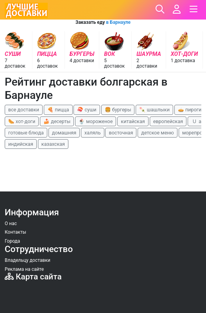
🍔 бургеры (118, 110)
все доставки (23, 110)
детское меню (157, 133)
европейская (168, 121)
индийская (20, 144)
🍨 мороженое (96, 121)
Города (12, 241)
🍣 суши (86, 110)
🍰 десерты (56, 121)
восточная (121, 133)
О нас (11, 223)
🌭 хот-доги (21, 121)
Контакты (15, 232)
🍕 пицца (58, 110)
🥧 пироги (189, 110)
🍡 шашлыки (154, 110)
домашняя (64, 133)
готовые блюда (26, 133)
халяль (92, 133)
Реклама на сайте (24, 269)
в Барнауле (118, 22)
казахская (53, 144)
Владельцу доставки (27, 260)
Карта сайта (33, 276)
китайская (133, 121)
